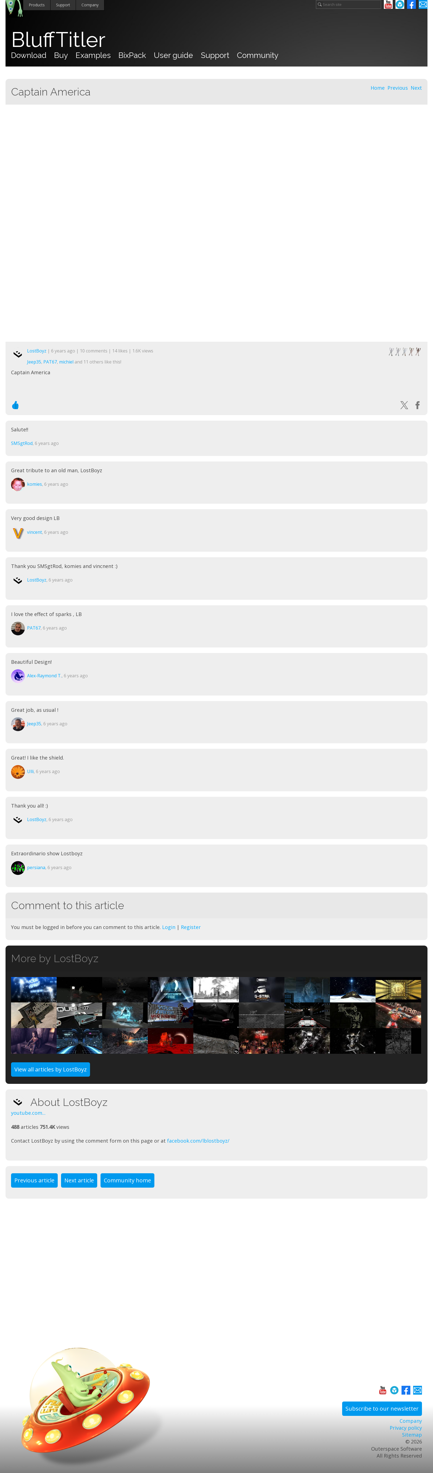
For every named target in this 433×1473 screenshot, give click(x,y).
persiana (36, 867)
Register (191, 927)
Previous (397, 87)
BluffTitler (58, 39)
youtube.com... (28, 1113)
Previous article (34, 1180)
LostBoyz (36, 351)
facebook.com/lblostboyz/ (198, 1140)
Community (257, 55)
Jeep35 (34, 362)
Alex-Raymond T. (44, 676)
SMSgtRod (22, 443)
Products (37, 4)
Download (28, 55)
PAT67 (50, 362)
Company (90, 4)
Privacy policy (406, 1427)
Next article (79, 1180)
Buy (61, 55)
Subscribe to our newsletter (382, 1408)
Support (63, 4)
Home (378, 87)
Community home (127, 1180)
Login (168, 927)
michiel (66, 362)
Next (416, 87)
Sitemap (412, 1434)
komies (34, 484)
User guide (173, 55)
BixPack (132, 55)
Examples (93, 55)
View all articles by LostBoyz (50, 1069)
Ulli (30, 771)
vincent (34, 532)
